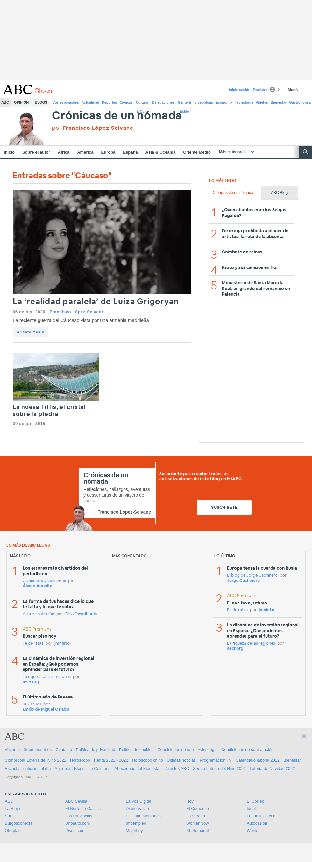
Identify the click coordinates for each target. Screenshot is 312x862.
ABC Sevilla (76, 801)
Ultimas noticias (181, 760)
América (85, 152)
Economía (224, 102)
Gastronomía (300, 102)
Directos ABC (177, 768)
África (63, 152)
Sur (8, 816)
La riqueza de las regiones (47, 677)
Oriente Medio (197, 152)
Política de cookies (136, 749)
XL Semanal (197, 831)
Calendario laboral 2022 (258, 760)
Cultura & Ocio (142, 103)
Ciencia (126, 102)
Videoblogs (203, 102)
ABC (5, 102)
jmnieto (62, 643)
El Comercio (197, 809)
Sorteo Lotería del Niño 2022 (219, 768)
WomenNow (197, 823)
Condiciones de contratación (247, 749)
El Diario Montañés (143, 816)
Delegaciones (163, 102)
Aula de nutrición (38, 614)
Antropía (62, 768)
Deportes (109, 102)
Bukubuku (32, 704)
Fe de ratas (33, 643)
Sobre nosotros (38, 749)
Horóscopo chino (147, 760)
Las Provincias (78, 816)
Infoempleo (136, 823)
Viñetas (262, 102)
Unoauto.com (77, 823)
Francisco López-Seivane (77, 312)
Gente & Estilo (184, 103)
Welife (252, 831)
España (130, 152)
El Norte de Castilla (83, 809)
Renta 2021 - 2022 (111, 760)
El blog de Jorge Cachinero (252, 575)
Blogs (41, 102)
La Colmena (99, 768)
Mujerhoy (134, 831)
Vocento (12, 749)
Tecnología (244, 102)
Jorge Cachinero (243, 581)
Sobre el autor (36, 152)
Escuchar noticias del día (28, 768)
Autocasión (257, 823)
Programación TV (216, 760)
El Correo (255, 801)
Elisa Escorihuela (81, 614)
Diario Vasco (137, 809)
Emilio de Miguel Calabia (46, 709)
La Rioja (12, 809)
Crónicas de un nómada (117, 115)
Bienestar (279, 102)
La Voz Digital (138, 801)
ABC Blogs (280, 192)
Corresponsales (65, 102)
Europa (108, 152)
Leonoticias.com (262, 816)
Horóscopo (80, 760)
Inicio (9, 152)
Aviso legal (207, 749)
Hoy (190, 801)
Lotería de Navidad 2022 (272, 768)
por (92, 128)
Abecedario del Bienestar (137, 768)
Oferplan (13, 831)
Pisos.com (74, 831)
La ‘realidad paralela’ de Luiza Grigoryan (96, 302)
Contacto (63, 749)
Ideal (251, 809)
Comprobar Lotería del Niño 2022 (35, 760)
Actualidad (90, 102)
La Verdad (195, 816)
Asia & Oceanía (160, 152)
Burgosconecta (18, 823)
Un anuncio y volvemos (44, 581)
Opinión (21, 102)
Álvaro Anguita (37, 586)
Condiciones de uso (175, 749)
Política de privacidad (95, 749)
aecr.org (31, 682)
